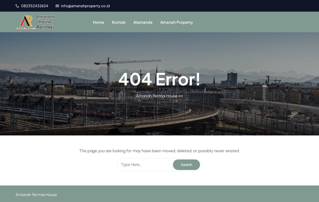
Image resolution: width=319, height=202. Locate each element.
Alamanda (143, 22)
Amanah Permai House (156, 95)
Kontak (119, 22)
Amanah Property (176, 22)
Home (98, 22)
